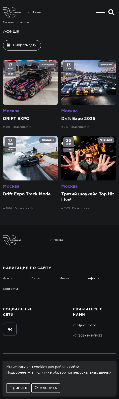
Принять (18, 388)
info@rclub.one (84, 325)
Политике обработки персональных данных (73, 372)
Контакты (10, 288)
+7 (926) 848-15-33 (87, 335)
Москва (11, 111)
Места (64, 278)
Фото (7, 278)
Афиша (24, 22)
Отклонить (46, 388)
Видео (36, 278)
